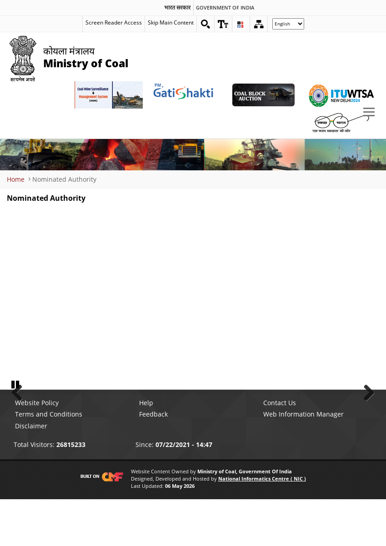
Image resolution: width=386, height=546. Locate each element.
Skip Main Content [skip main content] (171, 22)
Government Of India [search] (225, 8)
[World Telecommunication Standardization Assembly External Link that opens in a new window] (340, 95)
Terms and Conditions (48, 461)
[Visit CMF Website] (100, 524)
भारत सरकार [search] (177, 8)
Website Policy (37, 450)
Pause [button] (15, 431)
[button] (223, 24)
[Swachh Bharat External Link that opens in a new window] (340, 122)
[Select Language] (288, 24)
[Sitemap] (258, 24)
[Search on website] (205, 24)
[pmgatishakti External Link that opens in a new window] (186, 95)
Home (16, 179)
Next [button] (365, 414)
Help (146, 450)
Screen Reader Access (113, 22)
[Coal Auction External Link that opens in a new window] (263, 95)
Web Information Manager (303, 461)
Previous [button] (20, 414)
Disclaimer (31, 472)
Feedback (153, 461)
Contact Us (279, 450)
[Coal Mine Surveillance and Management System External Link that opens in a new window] (109, 95)
